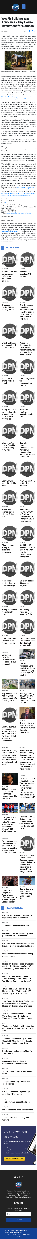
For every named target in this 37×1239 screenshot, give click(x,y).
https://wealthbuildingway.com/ (25, 188)
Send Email (8, 203)
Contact (18, 1236)
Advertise (26, 1234)
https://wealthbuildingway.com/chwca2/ (19, 213)
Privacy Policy (17, 1234)
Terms (9, 1234)
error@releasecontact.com (9, 232)
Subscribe (18, 1220)
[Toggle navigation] (23, 6)
